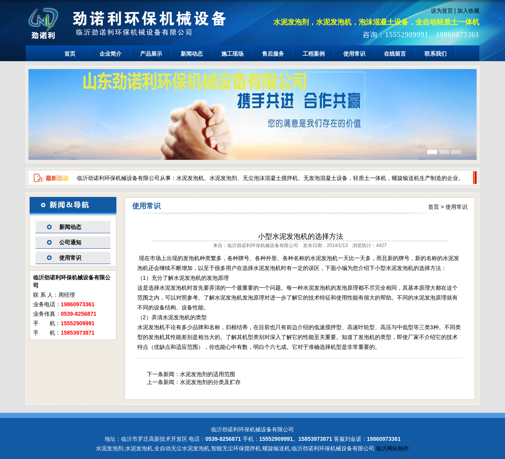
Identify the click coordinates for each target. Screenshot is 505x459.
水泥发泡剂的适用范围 (207, 374)
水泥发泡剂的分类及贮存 (210, 382)
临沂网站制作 (392, 448)
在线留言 (395, 54)
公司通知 (70, 242)
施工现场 (232, 54)
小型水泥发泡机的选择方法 (300, 236)
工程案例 (314, 54)
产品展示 (151, 54)
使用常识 (354, 54)
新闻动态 (192, 54)
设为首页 (442, 10)
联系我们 (436, 54)
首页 (69, 54)
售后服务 (273, 54)
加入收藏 (468, 10)
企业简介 (110, 54)
